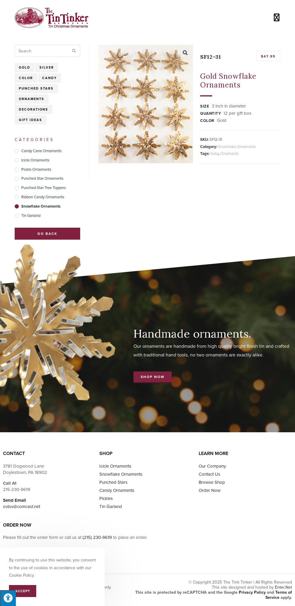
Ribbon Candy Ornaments (42, 197)
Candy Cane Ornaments (41, 151)
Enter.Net (283, 587)
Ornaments (229, 153)
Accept (22, 591)
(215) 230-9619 (97, 537)
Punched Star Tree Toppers (43, 187)
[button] (152, 377)
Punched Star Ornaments (42, 178)
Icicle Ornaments (35, 160)
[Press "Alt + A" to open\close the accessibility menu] (8, 598)
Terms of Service (278, 595)
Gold (214, 153)
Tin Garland (30, 215)
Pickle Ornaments (36, 169)
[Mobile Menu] (277, 17)
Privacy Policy (252, 592)
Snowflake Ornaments (237, 146)
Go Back (47, 234)
